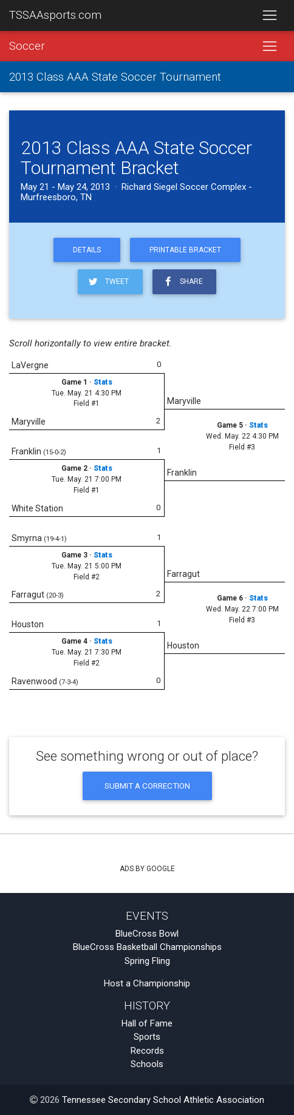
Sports (147, 1036)
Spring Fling (147, 960)
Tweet (108, 282)
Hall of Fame (147, 1023)
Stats (103, 382)
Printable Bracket (185, 250)
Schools (147, 1064)
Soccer (27, 46)
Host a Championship (147, 983)
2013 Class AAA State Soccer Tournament (115, 77)
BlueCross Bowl (147, 933)
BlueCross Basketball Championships (147, 947)
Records (147, 1050)
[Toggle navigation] (269, 16)
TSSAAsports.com (55, 15)
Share (182, 282)
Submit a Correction (147, 785)
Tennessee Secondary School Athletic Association (163, 1099)
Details (87, 250)
